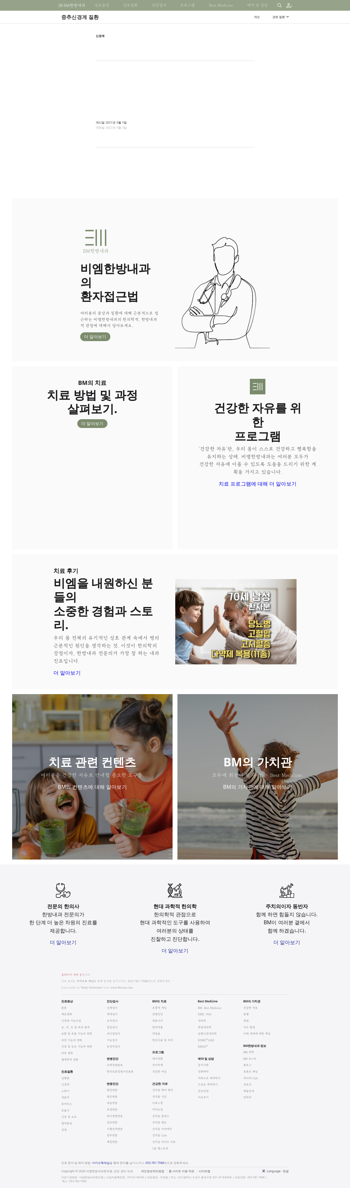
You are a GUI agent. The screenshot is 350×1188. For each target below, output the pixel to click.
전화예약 (203, 1071)
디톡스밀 (157, 1103)
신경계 (65, 1084)
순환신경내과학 (207, 1033)
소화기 (65, 1091)
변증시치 (157, 1021)
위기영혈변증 (115, 1116)
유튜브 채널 (250, 1071)
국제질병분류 (115, 1065)
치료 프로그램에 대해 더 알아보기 (258, 483)
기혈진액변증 (115, 1129)
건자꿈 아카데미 (162, 1129)
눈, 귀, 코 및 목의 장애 (75, 1027)
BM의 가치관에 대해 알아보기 (257, 786)
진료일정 (203, 1091)
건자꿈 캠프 (159, 1122)
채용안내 (248, 1091)
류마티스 (66, 1104)
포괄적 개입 (159, 1008)
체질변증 (112, 1142)
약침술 (156, 1033)
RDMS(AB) (206, 1040)
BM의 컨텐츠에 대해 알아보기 (92, 786)
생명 (246, 1021)
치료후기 (203, 1097)
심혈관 (65, 1078)
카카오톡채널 (101, 1163)
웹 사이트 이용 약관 (181, 1171)
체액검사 (112, 1014)
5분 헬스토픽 (160, 1148)
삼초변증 (112, 1122)
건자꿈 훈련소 (160, 1116)
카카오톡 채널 (85, 981)
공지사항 (203, 1065)
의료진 (247, 1084)
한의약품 (157, 1027)
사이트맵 (204, 1171)
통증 (64, 1008)
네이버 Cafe (250, 1078)
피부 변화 (67, 1053)
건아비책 (157, 1065)
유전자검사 (113, 1046)
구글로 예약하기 (208, 1084)
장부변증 (112, 1135)
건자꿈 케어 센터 (162, 1090)
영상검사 (112, 1027)
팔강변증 (112, 1090)
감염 (64, 1130)
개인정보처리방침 (152, 1171)
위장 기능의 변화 (71, 1040)
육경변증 (112, 1109)
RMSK (203, 1046)
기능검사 (112, 1040)
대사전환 (157, 1059)
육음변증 (112, 1103)
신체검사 (112, 1008)
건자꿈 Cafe (159, 1135)
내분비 (65, 1097)
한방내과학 (204, 1027)
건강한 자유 (250, 1008)
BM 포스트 (249, 1059)
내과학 (202, 1021)
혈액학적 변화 (69, 1059)
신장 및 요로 (69, 1117)
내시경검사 (113, 1033)
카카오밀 (157, 1109)
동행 (246, 1014)
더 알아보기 (95, 336)
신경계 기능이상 (71, 1021)
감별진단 (157, 1014)
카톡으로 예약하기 (209, 1078)
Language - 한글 (278, 1171)
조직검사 (112, 1021)
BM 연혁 (248, 1052)
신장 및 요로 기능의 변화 (76, 1046)
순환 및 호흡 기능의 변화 (76, 1033)
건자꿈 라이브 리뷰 (163, 1142)
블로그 (247, 1065)
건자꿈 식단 (159, 1096)
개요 (257, 17)
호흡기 (65, 1110)
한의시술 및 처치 (162, 1040)
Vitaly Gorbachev (92, 987)
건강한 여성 (159, 1071)
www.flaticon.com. (122, 987)
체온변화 (66, 1014)
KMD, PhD (204, 1014)
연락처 (247, 1097)
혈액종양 (66, 1123)
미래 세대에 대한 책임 (256, 1033)
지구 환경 (249, 1027)
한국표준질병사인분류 (120, 1071)
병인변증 (112, 1096)
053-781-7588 (138, 981)
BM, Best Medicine (209, 1008)
